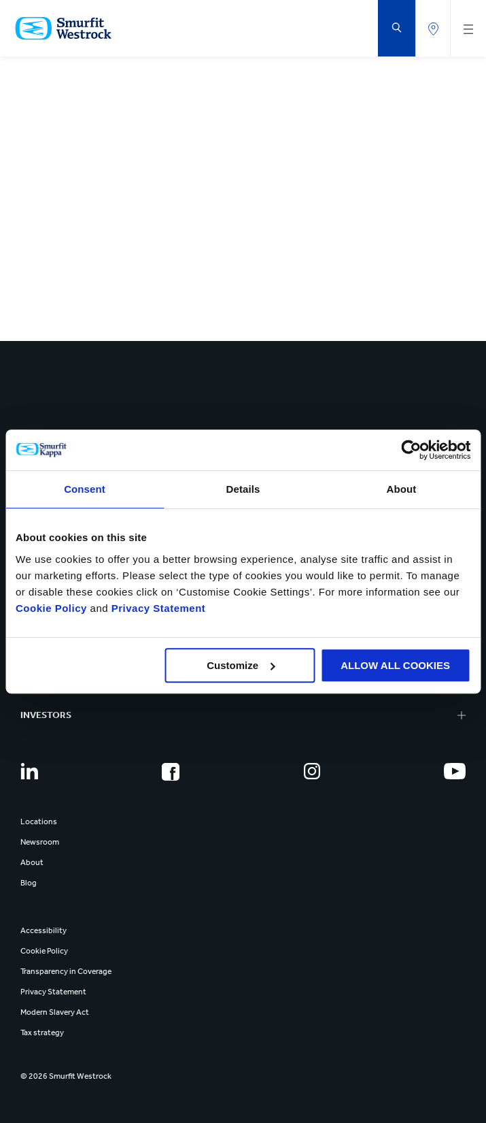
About (32, 862)
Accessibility (43, 930)
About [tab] (402, 489)
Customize (241, 665)
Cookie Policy (51, 608)
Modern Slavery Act (54, 1012)
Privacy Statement (156, 608)
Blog (28, 883)
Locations (38, 821)
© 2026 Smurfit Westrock (65, 1076)
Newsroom (39, 842)
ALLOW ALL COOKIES (395, 665)
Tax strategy (42, 1032)
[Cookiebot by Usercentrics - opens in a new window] (410, 450)
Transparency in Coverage (65, 971)
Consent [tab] (84, 489)
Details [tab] (243, 489)
